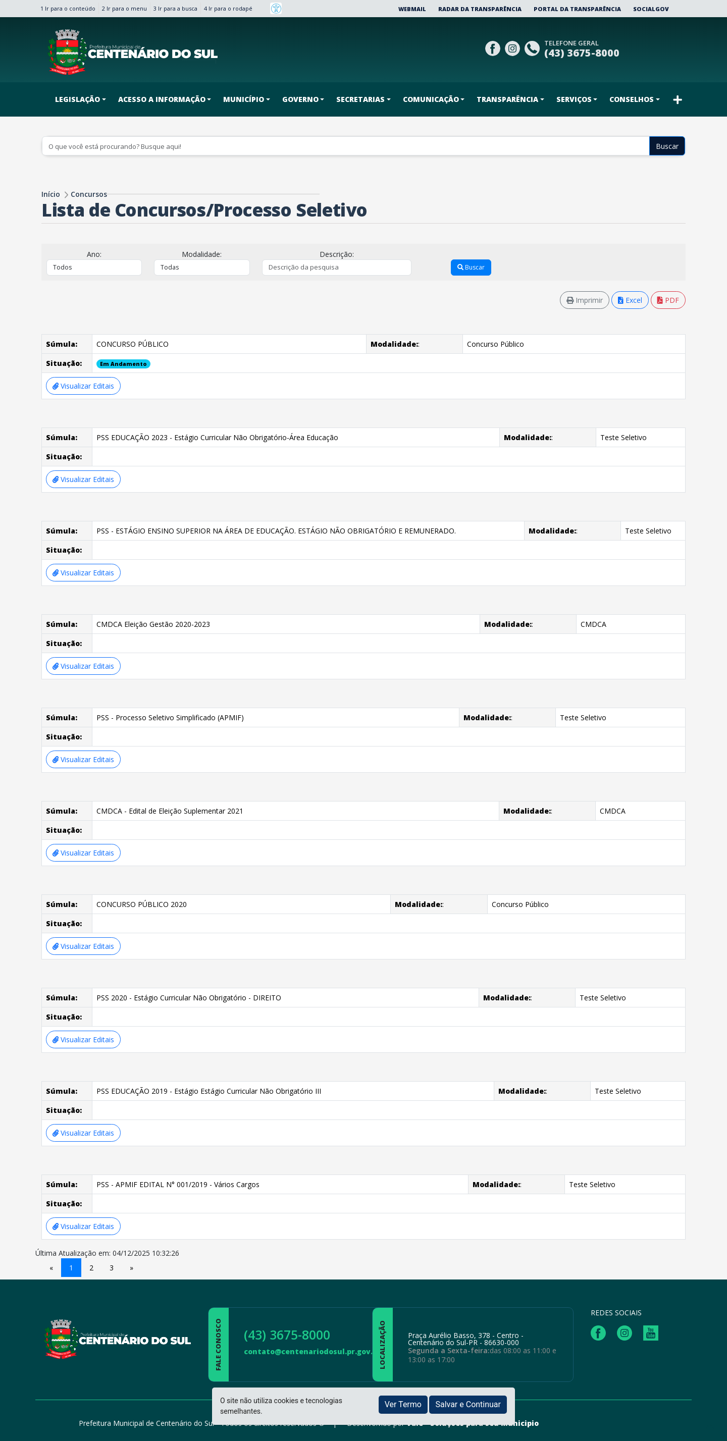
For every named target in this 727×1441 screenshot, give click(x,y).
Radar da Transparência (480, 9)
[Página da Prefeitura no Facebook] (494, 47)
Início (50, 194)
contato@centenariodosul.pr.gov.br (312, 1351)
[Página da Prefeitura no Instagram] (514, 47)
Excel (630, 300)
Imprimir (584, 300)
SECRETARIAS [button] (360, 99)
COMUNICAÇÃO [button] (431, 99)
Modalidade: (202, 254)
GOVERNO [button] (300, 99)
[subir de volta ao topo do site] (710, 1426)
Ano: (94, 254)
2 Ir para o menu (124, 8)
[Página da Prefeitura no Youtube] (653, 1332)
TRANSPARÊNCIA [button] (507, 99)
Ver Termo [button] (403, 1404)
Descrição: (337, 254)
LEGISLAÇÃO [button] (77, 99)
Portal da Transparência (577, 9)
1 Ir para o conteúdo (67, 8)
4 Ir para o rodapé (228, 8)
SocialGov (651, 9)
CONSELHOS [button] (631, 99)
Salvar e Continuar (468, 1404)
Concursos (89, 194)
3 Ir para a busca (175, 8)
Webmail (412, 9)
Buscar (667, 146)
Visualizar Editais (83, 386)
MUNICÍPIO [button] (243, 99)
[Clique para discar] (533, 47)
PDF (668, 300)
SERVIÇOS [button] (574, 99)
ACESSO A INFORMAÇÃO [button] (161, 99)
